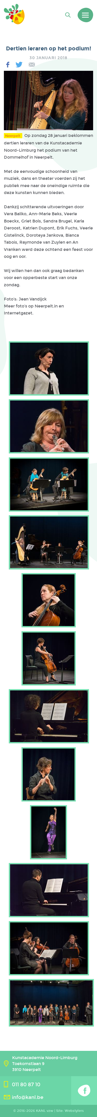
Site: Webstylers (70, 1111)
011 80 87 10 (26, 1084)
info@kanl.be (27, 1097)
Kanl (14, 14)
